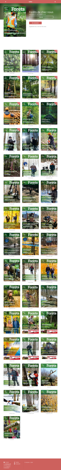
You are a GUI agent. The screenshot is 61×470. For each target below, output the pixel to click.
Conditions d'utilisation (7, 467)
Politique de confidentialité (7, 464)
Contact (6, 462)
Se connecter (35, 23)
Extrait (41, 17)
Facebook (17, 463)
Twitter (16, 462)
